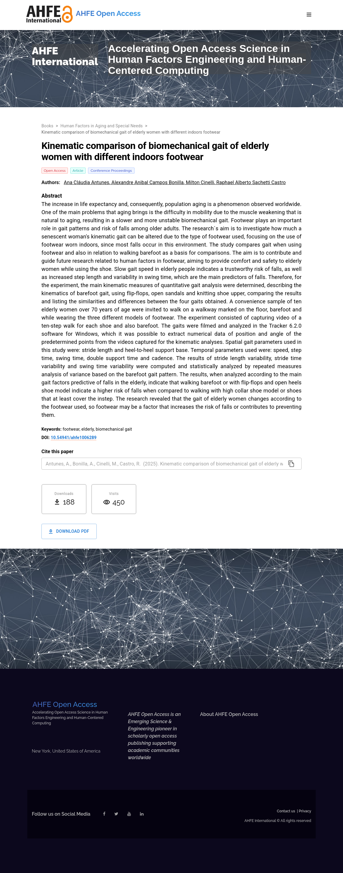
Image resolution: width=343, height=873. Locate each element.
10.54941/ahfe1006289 (73, 437)
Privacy (305, 811)
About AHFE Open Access (229, 714)
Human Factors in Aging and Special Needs (101, 125)
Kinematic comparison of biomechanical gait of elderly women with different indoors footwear (130, 132)
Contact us (286, 811)
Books (47, 125)
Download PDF (69, 531)
